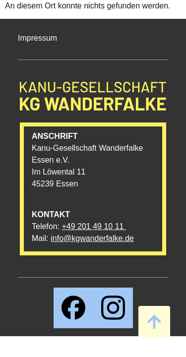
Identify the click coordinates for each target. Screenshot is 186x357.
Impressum (37, 38)
